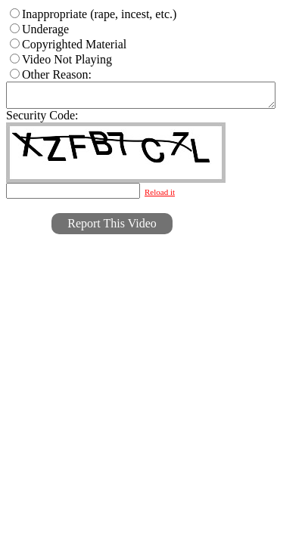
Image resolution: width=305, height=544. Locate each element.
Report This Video (112, 227)
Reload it (160, 196)
